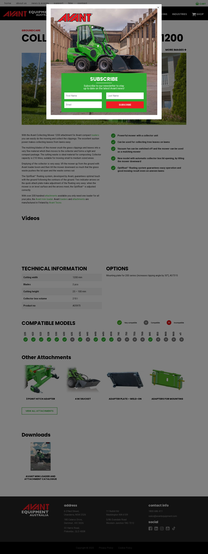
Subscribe (125, 104)
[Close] (158, 8)
